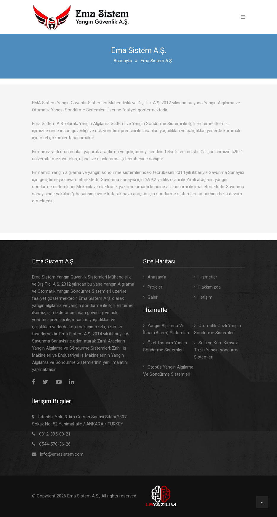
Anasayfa (122, 60)
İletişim (205, 297)
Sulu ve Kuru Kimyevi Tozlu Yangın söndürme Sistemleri (217, 350)
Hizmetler (207, 277)
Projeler (155, 287)
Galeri (153, 297)
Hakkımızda (209, 287)
